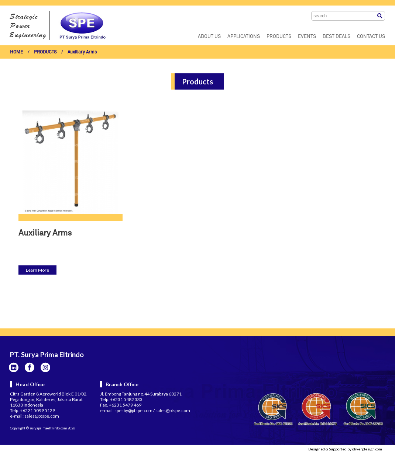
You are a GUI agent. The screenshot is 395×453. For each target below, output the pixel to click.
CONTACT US (371, 36)
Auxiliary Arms (82, 52)
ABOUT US (209, 36)
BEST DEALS (336, 36)
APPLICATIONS (243, 36)
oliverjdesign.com (367, 449)
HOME (16, 52)
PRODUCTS (279, 36)
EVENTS (307, 36)
